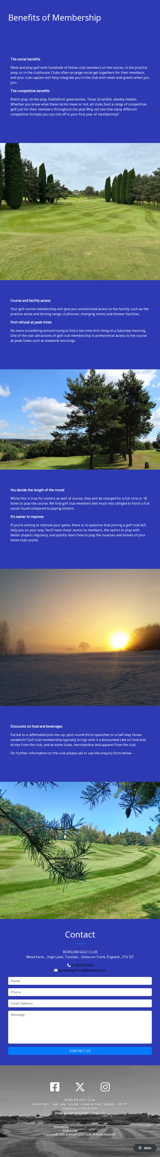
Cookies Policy (104, 1120)
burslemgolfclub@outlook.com (82, 970)
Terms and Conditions (79, 1120)
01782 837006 (82, 965)
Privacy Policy (55, 1120)
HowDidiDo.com (87, 1131)
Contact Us (80, 1051)
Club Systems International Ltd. (87, 1127)
